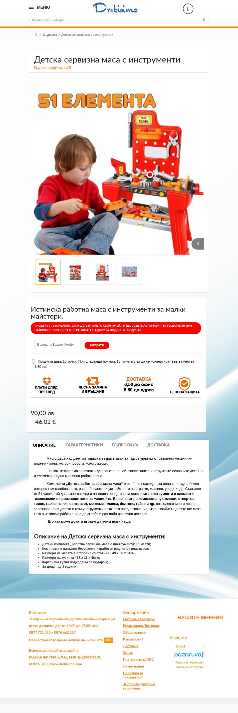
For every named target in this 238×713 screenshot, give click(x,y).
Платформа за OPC (138, 659)
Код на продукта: (48, 67)
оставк (131, 646)
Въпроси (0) (125, 445)
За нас (128, 653)
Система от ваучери (139, 619)
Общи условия (134, 632)
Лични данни (133, 666)
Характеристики (84, 445)
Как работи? (133, 639)
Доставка (158, 445)
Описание (44, 445)
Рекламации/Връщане (141, 626)
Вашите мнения (200, 617)
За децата (50, 35)
